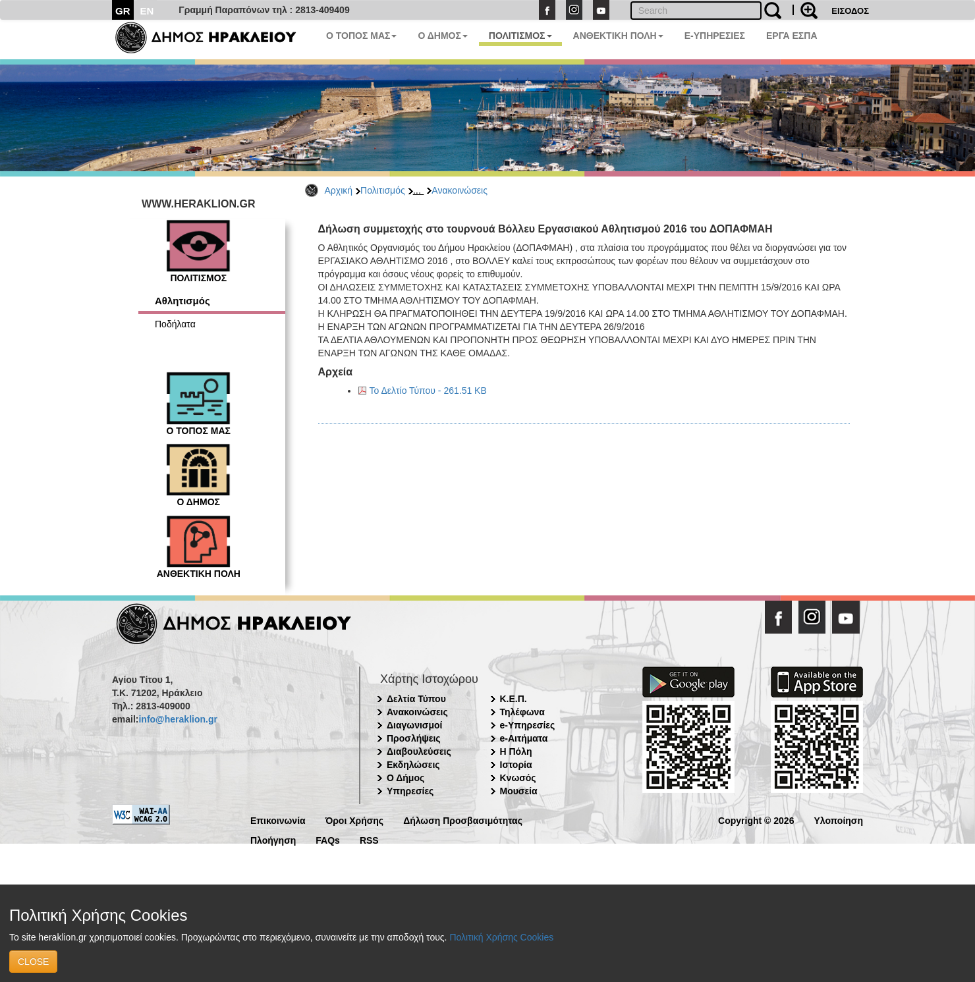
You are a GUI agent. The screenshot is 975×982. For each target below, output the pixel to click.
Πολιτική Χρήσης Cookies (501, 937)
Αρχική (339, 190)
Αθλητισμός (182, 300)
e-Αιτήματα (524, 738)
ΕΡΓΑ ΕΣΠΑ (792, 35)
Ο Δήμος (405, 778)
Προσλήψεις (414, 738)
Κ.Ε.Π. (513, 699)
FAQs (328, 839)
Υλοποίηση (838, 819)
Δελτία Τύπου (416, 699)
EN (147, 10)
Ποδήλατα (175, 324)
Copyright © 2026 (756, 819)
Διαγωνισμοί (414, 725)
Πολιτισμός (382, 190)
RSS (369, 839)
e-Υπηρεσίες (527, 725)
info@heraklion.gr (177, 719)
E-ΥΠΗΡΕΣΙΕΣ (714, 35)
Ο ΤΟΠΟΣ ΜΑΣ (361, 35)
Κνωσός (518, 778)
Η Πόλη (516, 751)
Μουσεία (519, 791)
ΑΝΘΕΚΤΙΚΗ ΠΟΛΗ (618, 35)
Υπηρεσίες (410, 791)
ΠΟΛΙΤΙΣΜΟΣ (520, 35)
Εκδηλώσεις (413, 764)
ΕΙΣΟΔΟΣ (850, 11)
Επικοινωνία (278, 819)
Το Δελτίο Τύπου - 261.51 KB (428, 390)
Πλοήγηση (273, 839)
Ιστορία (516, 764)
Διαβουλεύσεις (419, 751)
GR (122, 10)
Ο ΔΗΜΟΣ (442, 35)
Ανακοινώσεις (460, 190)
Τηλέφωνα (522, 712)
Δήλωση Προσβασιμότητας (462, 819)
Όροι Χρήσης (354, 819)
